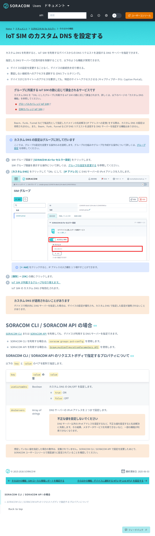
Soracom (16, 6)
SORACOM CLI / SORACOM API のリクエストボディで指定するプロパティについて (70, 355)
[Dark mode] (117, 15)
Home (9, 28)
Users (37, 5)
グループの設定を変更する (82, 165)
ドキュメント (21, 28)
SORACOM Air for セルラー (43, 28)
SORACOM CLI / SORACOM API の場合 (51, 324)
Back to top (15, 508)
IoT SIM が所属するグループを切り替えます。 (36, 282)
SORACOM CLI (14, 333)
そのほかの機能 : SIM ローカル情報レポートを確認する (36, 480)
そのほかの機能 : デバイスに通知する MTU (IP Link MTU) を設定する (112, 480)
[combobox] (67, 15)
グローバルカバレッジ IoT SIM (34, 103)
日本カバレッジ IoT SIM (30, 109)
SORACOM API (38, 333)
